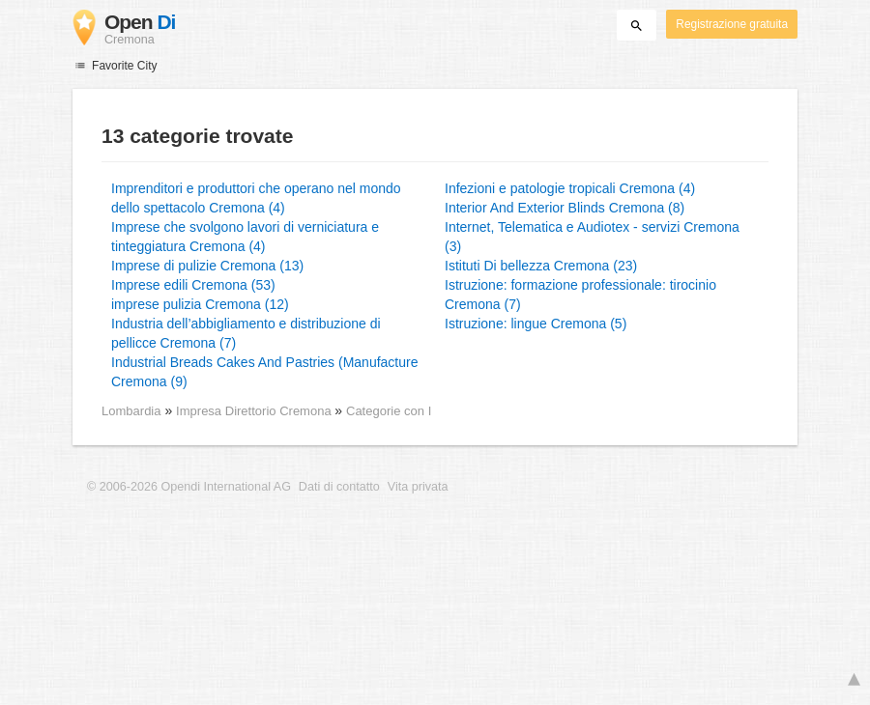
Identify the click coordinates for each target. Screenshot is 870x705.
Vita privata (418, 487)
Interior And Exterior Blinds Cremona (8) (564, 207)
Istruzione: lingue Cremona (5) (535, 323)
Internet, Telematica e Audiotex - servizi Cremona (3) (592, 236)
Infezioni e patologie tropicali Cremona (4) (570, 188)
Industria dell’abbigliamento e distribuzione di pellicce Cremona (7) (246, 333)
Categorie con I (388, 411)
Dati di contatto (339, 487)
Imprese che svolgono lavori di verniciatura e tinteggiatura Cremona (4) (245, 236)
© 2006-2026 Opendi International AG (189, 487)
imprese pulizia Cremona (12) (200, 304)
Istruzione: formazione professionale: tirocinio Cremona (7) (580, 294)
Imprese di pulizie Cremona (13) (207, 265)
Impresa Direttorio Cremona (255, 411)
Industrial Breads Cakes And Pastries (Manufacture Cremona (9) (265, 371)
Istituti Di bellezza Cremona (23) (541, 265)
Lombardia (131, 411)
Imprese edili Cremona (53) (193, 285)
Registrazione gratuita (732, 24)
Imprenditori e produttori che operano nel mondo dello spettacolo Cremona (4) (256, 198)
